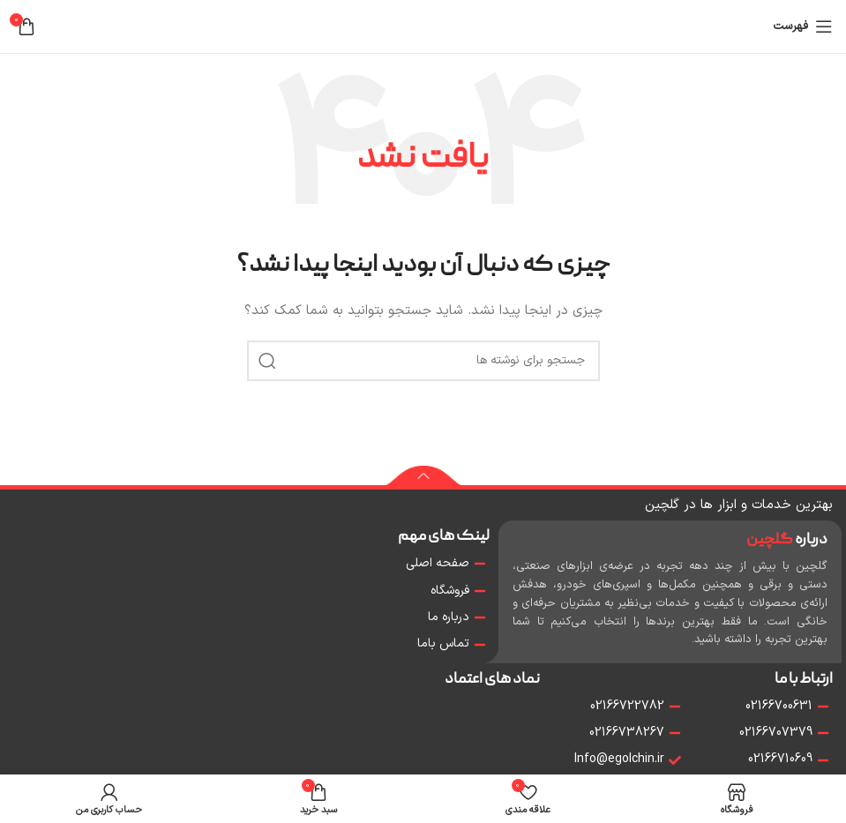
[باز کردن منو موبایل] (803, 26)
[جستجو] (423, 360)
